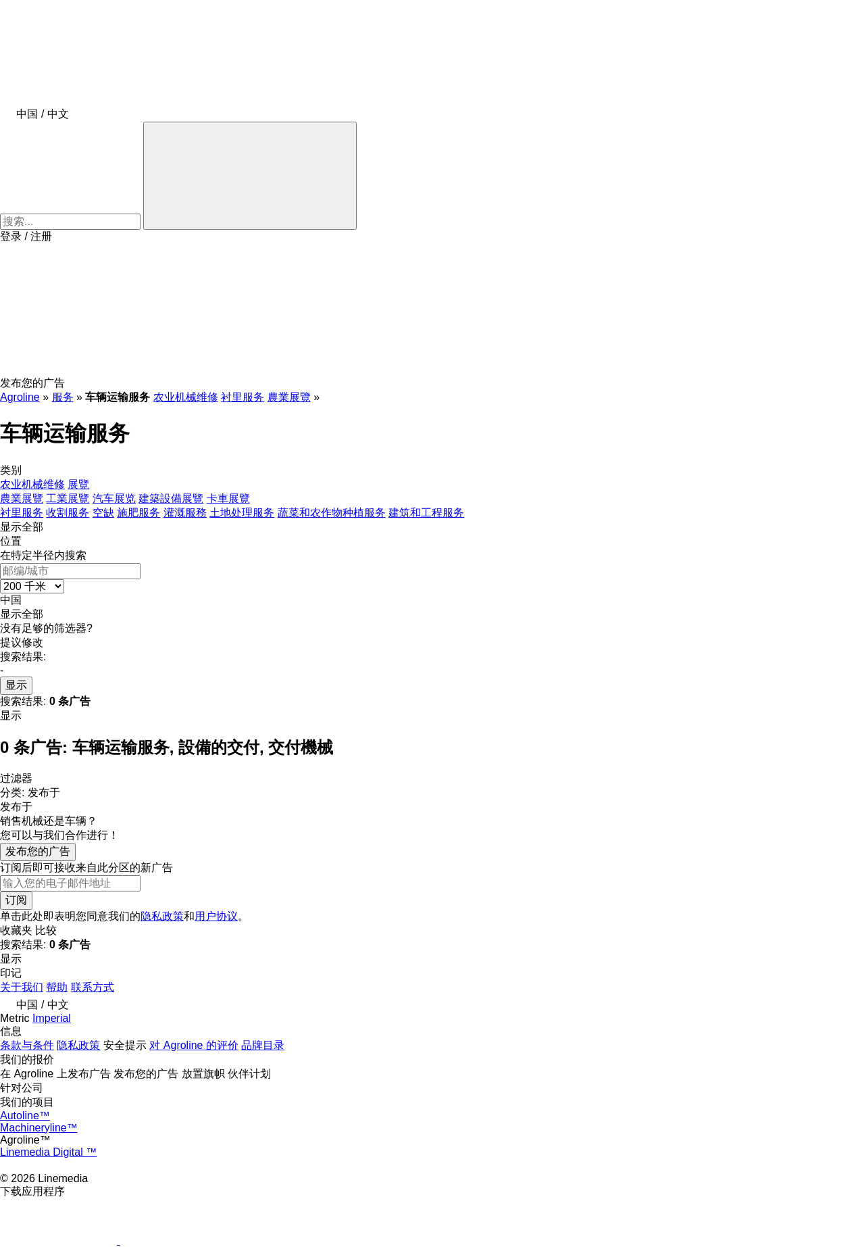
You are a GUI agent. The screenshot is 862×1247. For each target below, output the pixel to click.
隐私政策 (162, 916)
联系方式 (92, 987)
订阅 (16, 900)
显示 (16, 685)
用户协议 (216, 916)
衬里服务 (242, 397)
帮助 (57, 987)
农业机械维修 (185, 397)
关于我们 (21, 987)
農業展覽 (289, 397)
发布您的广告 (37, 851)
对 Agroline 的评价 (193, 1045)
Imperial (51, 1018)
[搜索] (250, 176)
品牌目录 (262, 1045)
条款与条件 (27, 1045)
